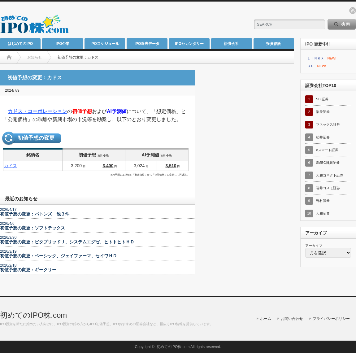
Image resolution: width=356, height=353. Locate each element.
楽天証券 (323, 112)
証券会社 (231, 43)
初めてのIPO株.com (33, 315)
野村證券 (323, 201)
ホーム (265, 318)
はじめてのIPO (20, 43)
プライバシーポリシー (331, 318)
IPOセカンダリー (189, 43)
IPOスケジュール (104, 43)
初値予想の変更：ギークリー (28, 269)
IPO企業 (63, 43)
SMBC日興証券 (328, 162)
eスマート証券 (327, 150)
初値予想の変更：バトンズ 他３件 (34, 213)
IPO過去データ (147, 43)
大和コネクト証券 (329, 175)
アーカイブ (313, 245)
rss (352, 10)
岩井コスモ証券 (328, 188)
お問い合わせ (292, 318)
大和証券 (323, 213)
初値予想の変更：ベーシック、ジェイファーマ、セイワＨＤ (58, 255)
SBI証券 (322, 99)
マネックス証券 (328, 124)
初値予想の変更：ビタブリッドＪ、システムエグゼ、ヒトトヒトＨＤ (67, 241)
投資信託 (273, 43)
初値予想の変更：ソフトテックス (32, 227)
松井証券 (323, 137)
